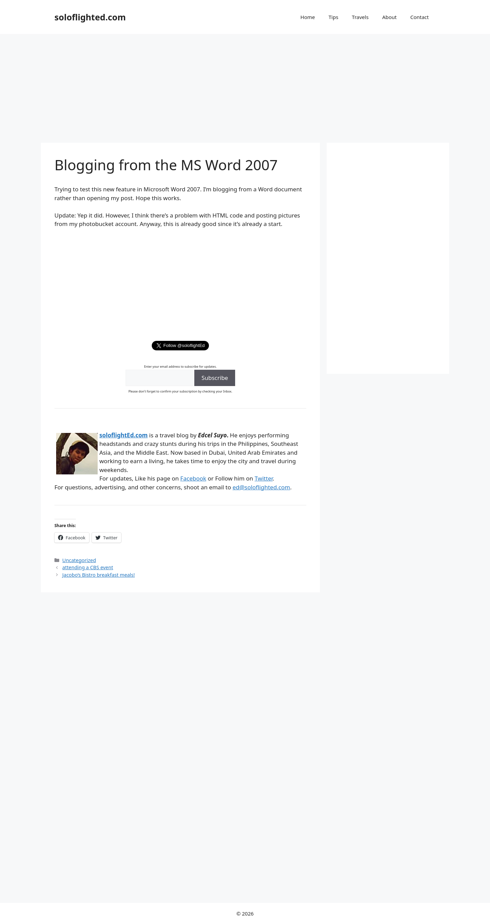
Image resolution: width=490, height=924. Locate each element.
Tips (333, 17)
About (389, 17)
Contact (419, 17)
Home (307, 17)
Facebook (193, 478)
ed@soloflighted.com (261, 487)
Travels (360, 17)
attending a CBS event (87, 567)
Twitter (264, 478)
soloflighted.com (90, 17)
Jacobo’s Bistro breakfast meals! (98, 575)
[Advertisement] (245, 85)
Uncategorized (79, 560)
